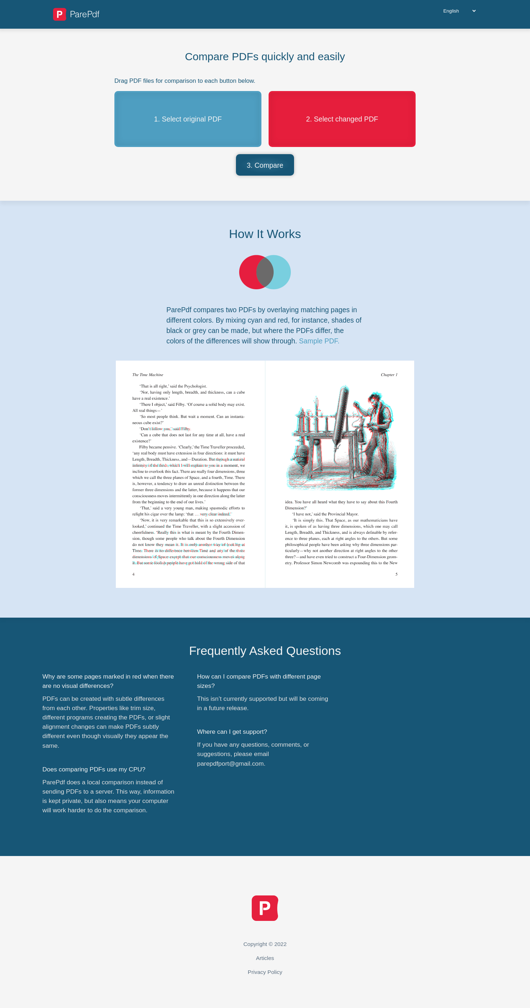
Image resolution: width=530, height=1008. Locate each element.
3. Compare (265, 165)
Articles (265, 958)
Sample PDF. (319, 341)
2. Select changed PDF (342, 119)
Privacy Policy (265, 972)
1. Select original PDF (188, 119)
